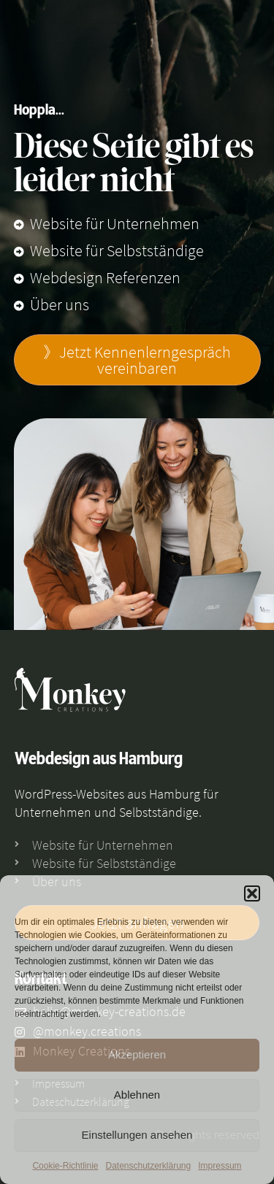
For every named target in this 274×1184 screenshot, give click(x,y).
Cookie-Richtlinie (65, 1166)
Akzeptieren (137, 1054)
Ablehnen (137, 1094)
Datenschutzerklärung (148, 1166)
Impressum (219, 1166)
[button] (252, 893)
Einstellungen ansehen (137, 1135)
